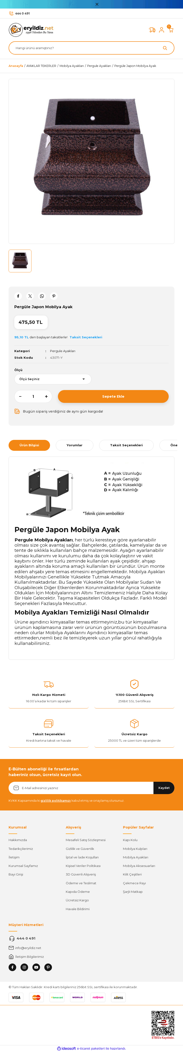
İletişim (14, 857)
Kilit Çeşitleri (132, 874)
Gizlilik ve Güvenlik (80, 849)
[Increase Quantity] (48, 396)
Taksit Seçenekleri (126, 445)
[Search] (91, 48)
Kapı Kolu (130, 840)
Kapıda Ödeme (78, 892)
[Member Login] (161, 30)
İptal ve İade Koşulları (82, 857)
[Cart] (171, 30)
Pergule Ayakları (63, 351)
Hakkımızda (18, 840)
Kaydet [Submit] (164, 788)
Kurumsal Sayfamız (23, 866)
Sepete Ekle (113, 396)
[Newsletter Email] (91, 788)
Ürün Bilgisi (29, 445)
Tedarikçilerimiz (21, 849)
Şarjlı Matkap (133, 892)
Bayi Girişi (16, 874)
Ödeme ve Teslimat (81, 883)
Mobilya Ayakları (135, 857)
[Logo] (32, 29)
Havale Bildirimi (78, 909)
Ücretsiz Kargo (77, 900)
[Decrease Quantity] (17, 396)
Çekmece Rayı (134, 883)
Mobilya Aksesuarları (139, 866)
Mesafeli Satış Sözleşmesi (86, 840)
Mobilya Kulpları (135, 849)
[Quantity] (33, 396)
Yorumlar (74, 445)
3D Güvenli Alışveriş (81, 874)
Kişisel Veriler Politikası (83, 866)
